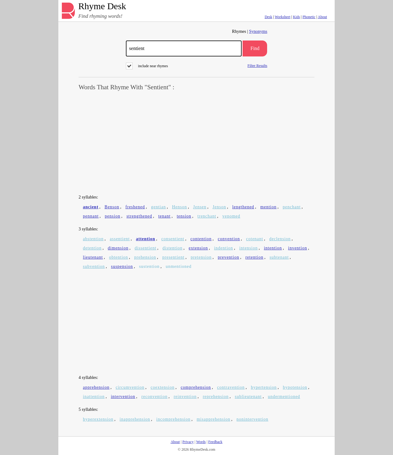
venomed (231, 216)
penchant (292, 207)
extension (198, 248)
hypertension (264, 387)
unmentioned (179, 266)
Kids (296, 17)
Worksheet (282, 17)
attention (145, 239)
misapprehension (213, 419)
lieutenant (93, 257)
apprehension (96, 387)
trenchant (206, 216)
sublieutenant (248, 396)
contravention (231, 387)
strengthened (139, 216)
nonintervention (252, 419)
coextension (163, 387)
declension (280, 239)
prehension (145, 257)
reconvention (155, 396)
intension (248, 248)
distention (172, 248)
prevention (228, 257)
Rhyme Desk (102, 6)
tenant (164, 216)
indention (223, 248)
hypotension (295, 387)
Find (255, 48)
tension (184, 216)
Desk (268, 17)
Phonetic (308, 17)
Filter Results (257, 65)
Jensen (199, 207)
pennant (91, 216)
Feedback (215, 442)
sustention (149, 266)
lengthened (243, 207)
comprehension (196, 387)
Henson (179, 207)
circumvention (130, 387)
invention (297, 248)
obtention (118, 257)
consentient (172, 239)
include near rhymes (147, 66)
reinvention (185, 396)
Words (201, 442)
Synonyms (258, 31)
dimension (118, 248)
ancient (91, 207)
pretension (201, 257)
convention (229, 239)
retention (254, 257)
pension (112, 216)
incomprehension (173, 419)
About (322, 17)
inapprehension (135, 419)
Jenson (219, 207)
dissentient (145, 248)
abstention (93, 239)
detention (92, 248)
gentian (158, 207)
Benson (112, 207)
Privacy (188, 442)
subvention (94, 266)
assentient (120, 239)
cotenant (254, 239)
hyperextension (98, 419)
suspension (122, 266)
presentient (173, 257)
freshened (135, 207)
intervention (123, 396)
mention (268, 207)
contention (201, 239)
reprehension (215, 396)
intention (273, 248)
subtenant (279, 257)
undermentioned (284, 396)
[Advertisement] (196, 143)
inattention (94, 396)
